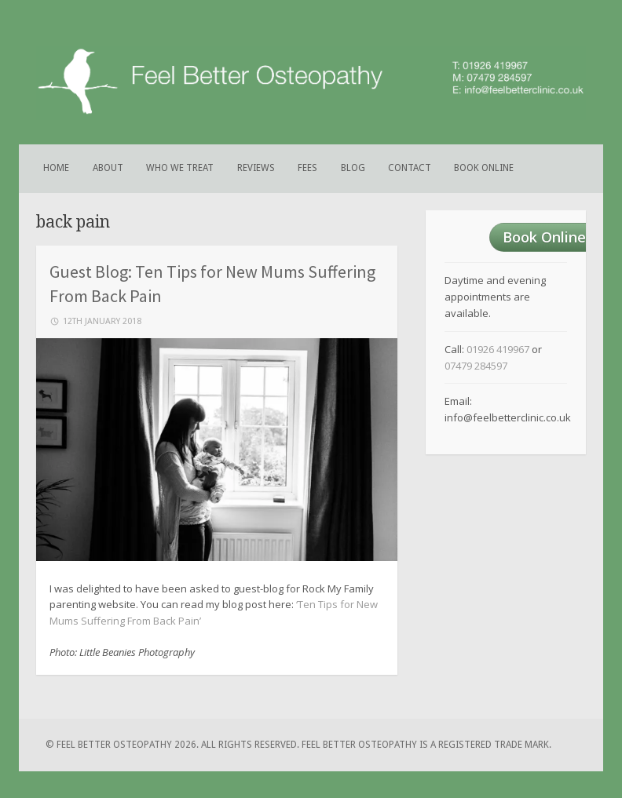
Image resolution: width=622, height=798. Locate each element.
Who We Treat (180, 167)
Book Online (484, 167)
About (108, 167)
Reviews (256, 167)
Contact (409, 167)
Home (56, 167)
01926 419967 (497, 349)
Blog (353, 167)
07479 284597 (476, 366)
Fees (307, 167)
